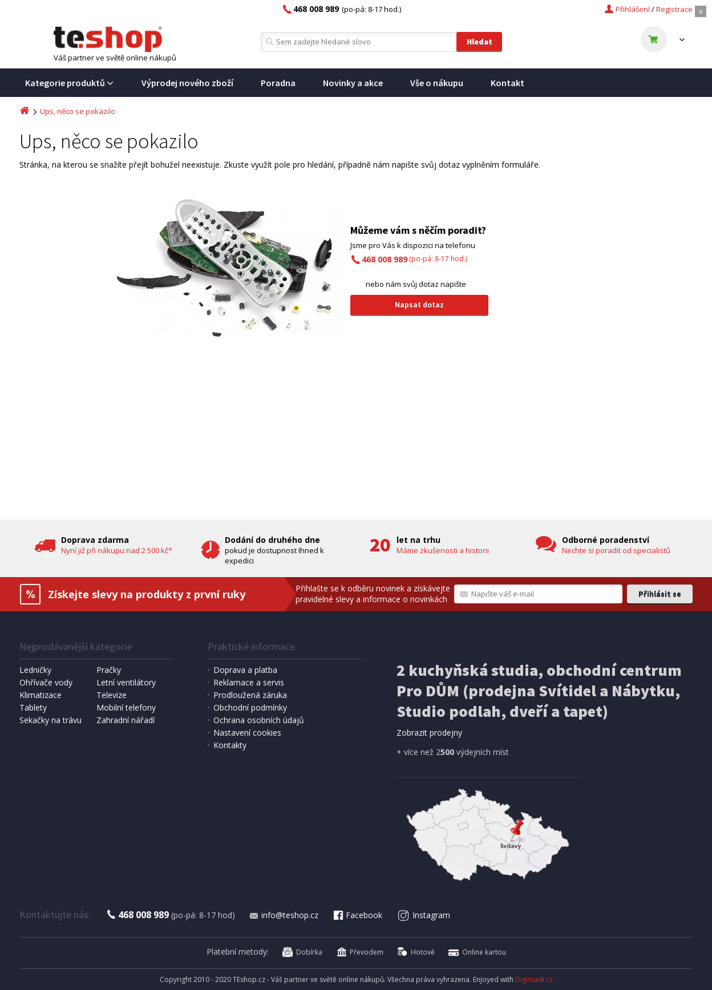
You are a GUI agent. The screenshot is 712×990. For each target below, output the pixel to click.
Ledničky (35, 669)
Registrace (674, 9)
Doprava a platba (245, 669)
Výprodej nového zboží (187, 82)
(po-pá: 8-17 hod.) (414, 258)
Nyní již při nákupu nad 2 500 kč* (116, 550)
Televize (111, 694)
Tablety (33, 707)
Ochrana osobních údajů (258, 720)
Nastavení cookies (247, 732)
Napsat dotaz (419, 304)
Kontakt (507, 82)
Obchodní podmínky (250, 707)
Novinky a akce (353, 82)
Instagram (424, 915)
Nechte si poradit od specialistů (616, 550)
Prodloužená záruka (250, 694)
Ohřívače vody (45, 682)
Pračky (108, 669)
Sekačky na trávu (50, 720)
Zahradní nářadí (125, 720)
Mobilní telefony (126, 707)
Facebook (357, 915)
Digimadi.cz (534, 979)
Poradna (278, 82)
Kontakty (229, 745)
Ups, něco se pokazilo (77, 111)
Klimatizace (40, 694)
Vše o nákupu (436, 82)
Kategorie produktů (69, 82)
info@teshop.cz (283, 915)
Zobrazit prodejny (429, 732)
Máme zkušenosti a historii (443, 550)
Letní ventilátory (126, 682)
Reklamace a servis (248, 682)
